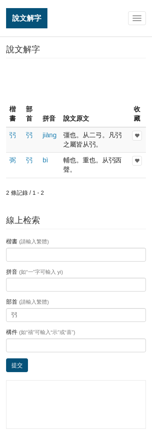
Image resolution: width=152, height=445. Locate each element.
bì (45, 160)
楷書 (27, 241)
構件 (40, 332)
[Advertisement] (76, 80)
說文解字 (26, 18)
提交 (17, 365)
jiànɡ (50, 135)
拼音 (34, 271)
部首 (27, 301)
